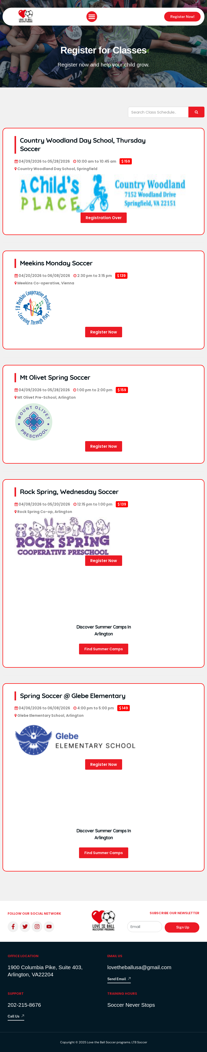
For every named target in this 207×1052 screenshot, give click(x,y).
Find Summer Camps (103, 649)
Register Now (103, 332)
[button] (91, 16)
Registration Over (104, 217)
